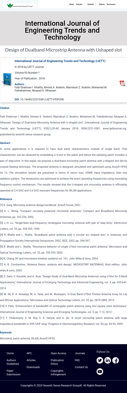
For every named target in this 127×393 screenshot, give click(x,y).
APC (29, 353)
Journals (80, 353)
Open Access (58, 353)
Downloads (33, 367)
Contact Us (81, 367)
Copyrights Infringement (58, 372)
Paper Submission (14, 372)
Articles (31, 360)
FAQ (77, 360)
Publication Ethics (57, 362)
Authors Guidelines (13, 362)
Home (10, 353)
